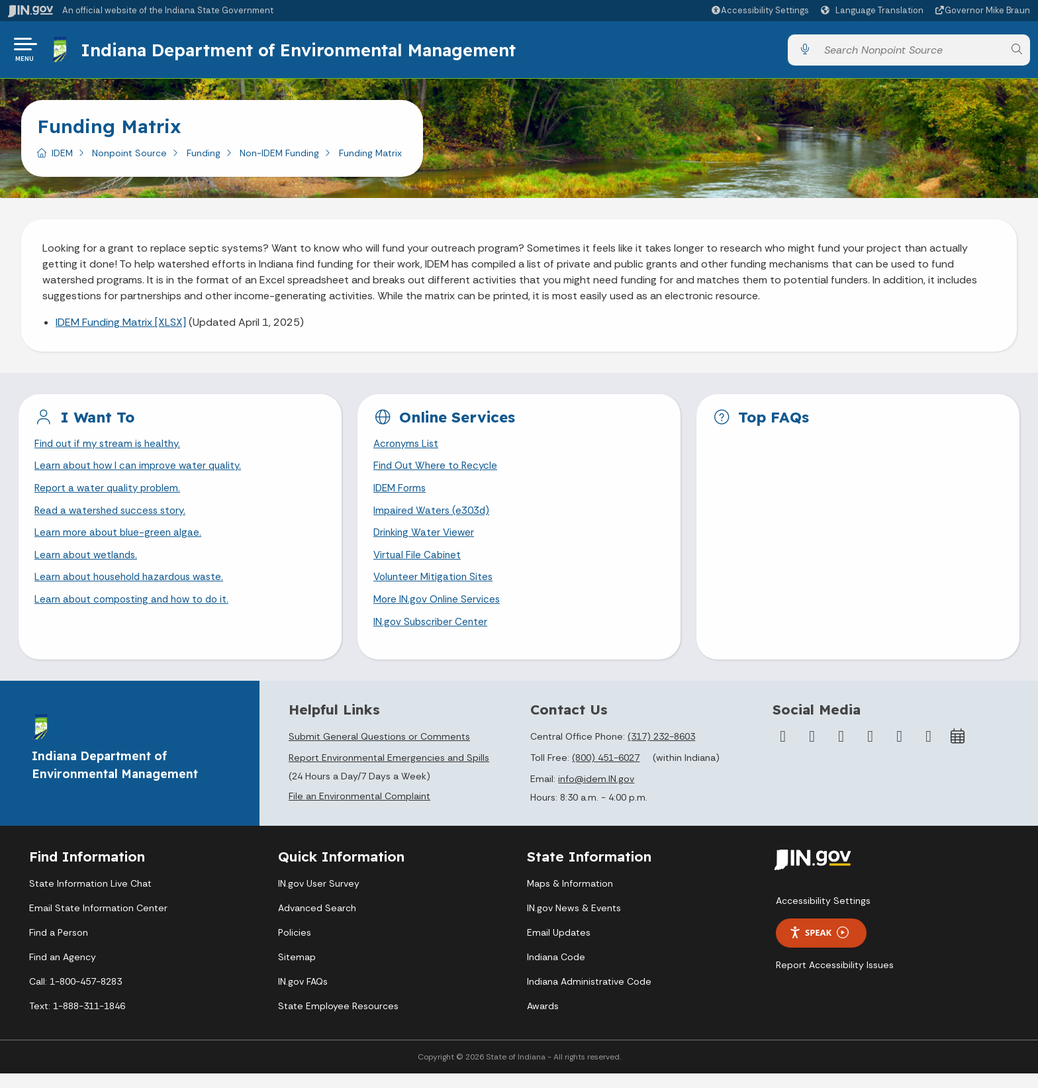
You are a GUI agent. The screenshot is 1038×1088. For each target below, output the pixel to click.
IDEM (62, 158)
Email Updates (558, 947)
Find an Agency (62, 971)
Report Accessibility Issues (835, 979)
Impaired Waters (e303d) (433, 519)
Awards (543, 1020)
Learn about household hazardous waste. (134, 590)
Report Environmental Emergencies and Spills (389, 772)
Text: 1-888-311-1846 (77, 1020)
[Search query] (910, 53)
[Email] (928, 751)
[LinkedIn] (899, 751)
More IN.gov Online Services (438, 613)
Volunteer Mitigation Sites (435, 590)
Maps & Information (570, 898)
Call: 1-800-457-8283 (75, 996)
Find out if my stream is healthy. (110, 450)
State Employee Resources (338, 1020)
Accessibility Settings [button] (823, 915)
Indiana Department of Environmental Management (300, 52)
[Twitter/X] (812, 751)
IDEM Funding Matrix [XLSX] (121, 327)
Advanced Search (317, 922)
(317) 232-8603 (661, 751)
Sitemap (297, 971)
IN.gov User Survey (318, 898)
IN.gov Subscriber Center (432, 636)
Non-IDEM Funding (279, 158)
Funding (203, 158)
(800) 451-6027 (605, 772)
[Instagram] (841, 751)
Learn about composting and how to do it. (137, 613)
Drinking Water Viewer (425, 543)
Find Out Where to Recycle (437, 473)
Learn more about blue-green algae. (120, 543)
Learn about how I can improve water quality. (142, 473)
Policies (294, 947)
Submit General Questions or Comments (379, 751)
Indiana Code (556, 971)
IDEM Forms (401, 496)
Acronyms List (407, 450)
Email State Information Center (98, 922)
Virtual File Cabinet (418, 566)
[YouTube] (870, 751)
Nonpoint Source (129, 158)
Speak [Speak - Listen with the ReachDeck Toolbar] (819, 947)
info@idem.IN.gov (596, 793)
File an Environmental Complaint (359, 810)
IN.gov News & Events (574, 922)
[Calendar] (957, 751)
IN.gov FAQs (303, 996)
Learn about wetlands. (88, 566)
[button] (759, 10)
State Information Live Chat (90, 898)
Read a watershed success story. (114, 519)
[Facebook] (783, 751)
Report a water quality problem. (110, 496)
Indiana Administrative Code (589, 996)
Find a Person (58, 947)
